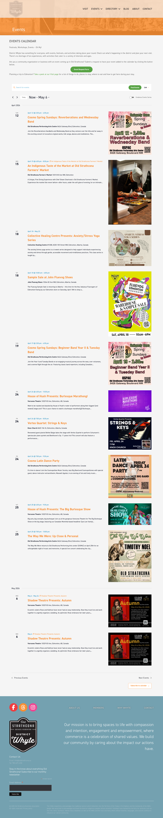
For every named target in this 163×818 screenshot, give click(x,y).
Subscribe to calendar (139, 685)
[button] (100, 9)
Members (98, 707)
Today (24, 97)
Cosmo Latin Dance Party (43, 461)
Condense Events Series (144, 97)
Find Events (135, 87)
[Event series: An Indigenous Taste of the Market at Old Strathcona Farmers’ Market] (75, 161)
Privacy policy (27, 808)
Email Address (16, 783)
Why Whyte (124, 707)
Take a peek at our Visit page (46, 74)
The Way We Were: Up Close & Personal (53, 536)
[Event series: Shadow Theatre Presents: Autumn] (53, 596)
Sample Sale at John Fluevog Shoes (50, 277)
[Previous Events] (13, 97)
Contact (149, 707)
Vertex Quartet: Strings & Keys (47, 423)
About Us (74, 707)
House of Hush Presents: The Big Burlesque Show (59, 509)
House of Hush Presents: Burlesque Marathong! (58, 396)
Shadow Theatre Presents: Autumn (49, 600)
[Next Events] (17, 97)
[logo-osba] (16, 9)
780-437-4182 (17, 763)
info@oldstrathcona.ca (22, 760)
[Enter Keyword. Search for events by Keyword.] (70, 87)
